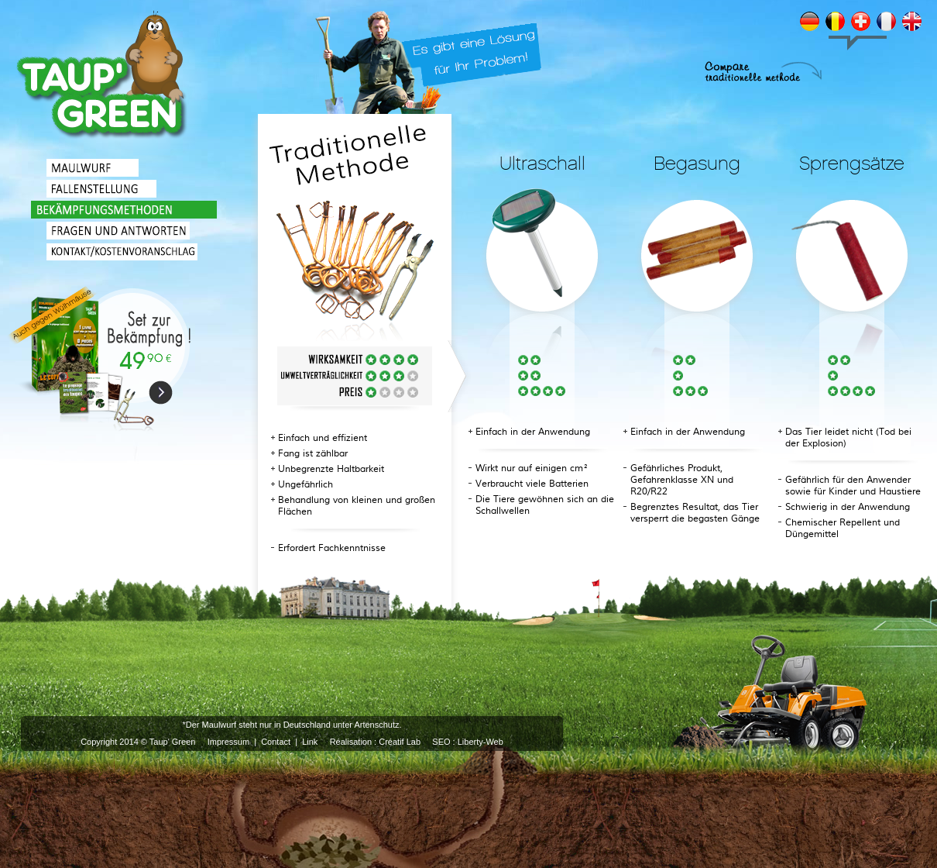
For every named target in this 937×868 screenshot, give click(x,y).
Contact (275, 741)
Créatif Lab (399, 741)
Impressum (228, 741)
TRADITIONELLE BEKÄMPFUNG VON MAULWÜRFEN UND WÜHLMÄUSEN (102, 76)
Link (309, 741)
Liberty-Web (480, 741)
